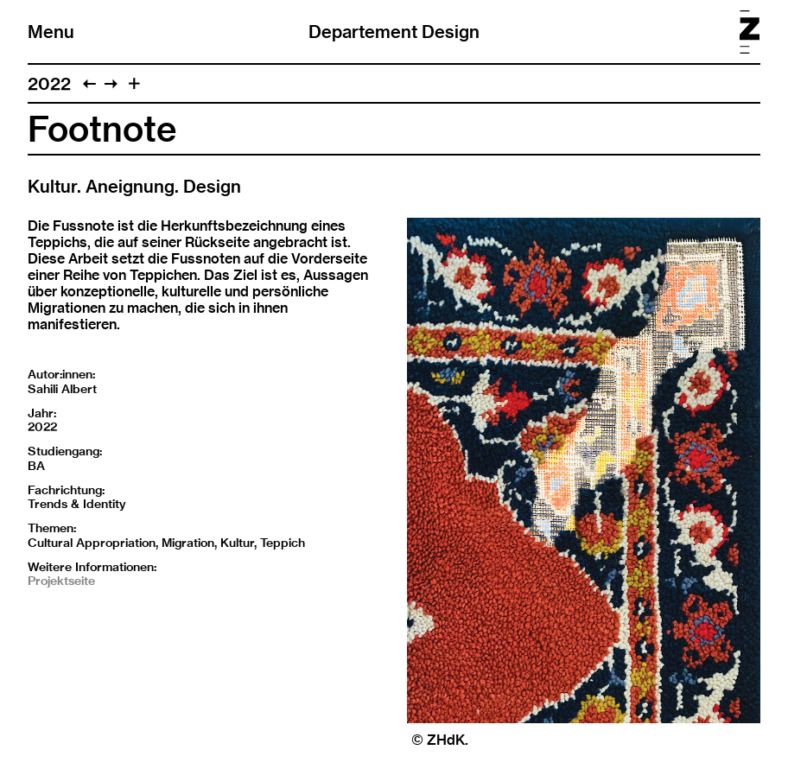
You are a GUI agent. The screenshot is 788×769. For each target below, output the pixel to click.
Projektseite (61, 580)
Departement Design (394, 31)
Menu (51, 31)
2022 (49, 83)
